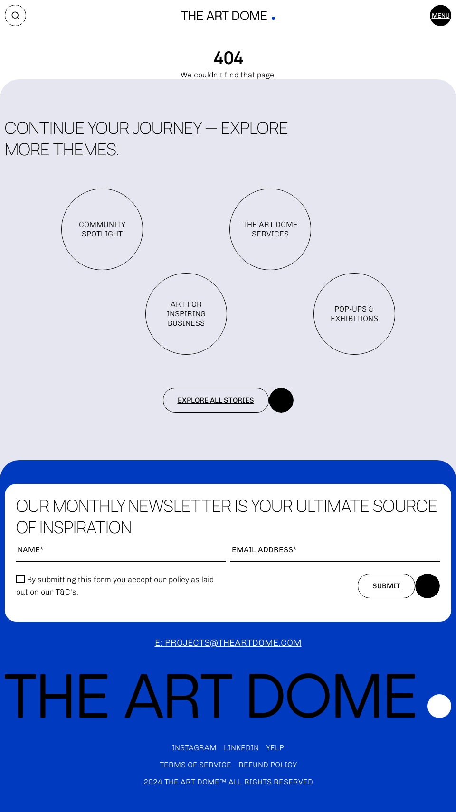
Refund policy (267, 764)
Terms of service (195, 764)
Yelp (275, 747)
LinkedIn (241, 747)
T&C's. (67, 591)
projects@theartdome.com (233, 642)
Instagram (194, 747)
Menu (441, 15)
